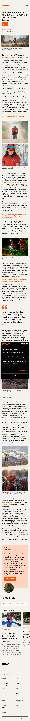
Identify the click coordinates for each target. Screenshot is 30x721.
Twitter (3, 707)
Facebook (4, 702)
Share (4, 24)
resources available (7, 502)
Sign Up (18, 702)
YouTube (4, 710)
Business (18, 691)
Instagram (4, 705)
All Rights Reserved (6, 674)
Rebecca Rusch (16, 90)
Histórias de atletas (8, 603)
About (17, 681)
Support (18, 688)
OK (15, 375)
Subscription (5, 683)
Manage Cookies (24, 718)
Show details (21, 370)
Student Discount (6, 686)
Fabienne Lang (15, 32)
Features (4, 681)
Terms (17, 693)
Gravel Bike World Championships (13, 182)
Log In (17, 705)
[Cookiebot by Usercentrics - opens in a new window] (21, 344)
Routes (3, 688)
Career (17, 683)
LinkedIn (4, 712)
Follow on (10, 578)
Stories (17, 686)
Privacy (17, 695)
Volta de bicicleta (20, 603)
